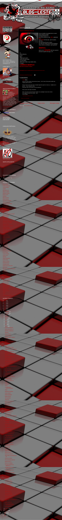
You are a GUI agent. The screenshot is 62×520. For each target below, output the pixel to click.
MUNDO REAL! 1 (8, 491)
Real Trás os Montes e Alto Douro (9, 268)
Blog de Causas (6, 197)
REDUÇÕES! (7, 404)
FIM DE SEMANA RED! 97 (27, 31)
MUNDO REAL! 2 (8, 461)
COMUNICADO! (8, 373)
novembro (7, 313)
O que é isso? (5, 255)
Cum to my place (6, 210)
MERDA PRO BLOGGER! (10, 356)
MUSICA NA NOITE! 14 (9, 380)
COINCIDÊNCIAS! (8, 506)
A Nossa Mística (6, 187)
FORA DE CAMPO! (8, 458)
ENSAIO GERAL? (8, 430)
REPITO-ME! (7, 409)
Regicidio (4, 270)
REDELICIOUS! (8, 396)
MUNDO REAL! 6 (8, 402)
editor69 (11, 90)
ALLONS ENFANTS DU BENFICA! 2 (9, 468)
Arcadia (4, 188)
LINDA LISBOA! (8, 393)
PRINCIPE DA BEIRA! (9, 391)
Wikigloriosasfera (6, 290)
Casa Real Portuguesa (7, 200)
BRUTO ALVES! (8, 439)
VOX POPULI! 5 (8, 475)
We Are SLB (5, 289)
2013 (5, 305)
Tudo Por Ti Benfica (6, 284)
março (6, 326)
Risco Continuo (5, 273)
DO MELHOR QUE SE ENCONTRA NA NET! (9, 504)
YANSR (4, 292)
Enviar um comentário (25, 98)
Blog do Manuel (6, 199)
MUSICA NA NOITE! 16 (9, 351)
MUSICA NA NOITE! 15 (9, 363)
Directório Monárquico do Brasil (8, 213)
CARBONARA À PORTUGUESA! (8, 379)
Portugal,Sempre (6, 264)
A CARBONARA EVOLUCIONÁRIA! (9, 388)
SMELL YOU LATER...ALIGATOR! (9, 347)
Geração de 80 (5, 230)
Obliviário (4, 256)
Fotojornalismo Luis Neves (8, 225)
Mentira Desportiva (6, 237)
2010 (5, 310)
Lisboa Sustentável (6, 236)
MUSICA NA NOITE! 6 (9, 498)
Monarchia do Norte (6, 240)
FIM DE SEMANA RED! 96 (10, 459)
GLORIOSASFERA (6, 228)
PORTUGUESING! (8, 394)
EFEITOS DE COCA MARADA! (10, 353)
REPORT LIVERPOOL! (9, 330)
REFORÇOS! (7, 343)
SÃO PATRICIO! (8, 486)
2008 (5, 513)
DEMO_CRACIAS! (8, 502)
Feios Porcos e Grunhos (7, 222)
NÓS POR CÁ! (7, 489)
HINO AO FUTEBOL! (9, 463)
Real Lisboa (5, 267)
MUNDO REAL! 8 (8, 335)
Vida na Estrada (6, 287)
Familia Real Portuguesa (7, 221)
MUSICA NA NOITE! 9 (9, 442)
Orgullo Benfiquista (6, 258)
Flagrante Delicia (6, 224)
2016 (5, 300)
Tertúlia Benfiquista (6, 280)
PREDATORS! (7, 447)
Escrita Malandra (6, 215)
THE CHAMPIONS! (8, 493)
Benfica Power (5, 194)
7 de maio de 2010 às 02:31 (27, 95)
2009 (5, 512)
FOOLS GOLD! (8, 334)
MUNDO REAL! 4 (8, 428)
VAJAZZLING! (7, 418)
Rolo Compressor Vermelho (8, 274)
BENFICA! (7, 354)
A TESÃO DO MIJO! (8, 481)
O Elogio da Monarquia (7, 250)
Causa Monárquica (6, 202)
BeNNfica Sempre (6, 193)
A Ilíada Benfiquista (6, 185)
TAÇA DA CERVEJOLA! (9, 437)
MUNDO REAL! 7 (8, 358)
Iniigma (4, 233)
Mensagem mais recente (26, 103)
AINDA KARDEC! (8, 450)
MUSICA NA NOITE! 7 (9, 488)
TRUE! (6, 344)
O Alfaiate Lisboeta (6, 247)
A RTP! (6, 382)
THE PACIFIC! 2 (8, 496)
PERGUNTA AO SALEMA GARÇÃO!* (9, 473)
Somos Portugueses (6, 277)
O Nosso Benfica (6, 253)
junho (6, 321)
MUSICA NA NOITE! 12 (9, 407)
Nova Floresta (5, 246)
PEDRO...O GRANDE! (9, 341)
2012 (5, 306)
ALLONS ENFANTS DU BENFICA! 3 (9, 470)
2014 (5, 303)
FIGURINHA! (7, 406)
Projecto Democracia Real (8, 265)
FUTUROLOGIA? (8, 414)
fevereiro (7, 508)
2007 (5, 515)
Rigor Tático (5, 271)
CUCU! (6, 385)
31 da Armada (5, 184)
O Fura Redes (5, 252)
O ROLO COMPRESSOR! (10, 431)
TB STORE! (7, 422)
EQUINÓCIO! (7, 449)
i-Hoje (4, 293)
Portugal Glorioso (6, 262)
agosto (6, 318)
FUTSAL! (6, 364)
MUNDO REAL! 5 (8, 412)
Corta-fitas (5, 209)
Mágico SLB (5, 243)
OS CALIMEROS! (8, 359)
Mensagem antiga (54, 103)
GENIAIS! (7, 332)
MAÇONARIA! (7, 445)
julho (6, 319)
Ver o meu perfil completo (7, 106)
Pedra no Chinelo (6, 261)
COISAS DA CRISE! (8, 494)
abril (6, 324)
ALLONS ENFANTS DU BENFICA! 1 (9, 465)
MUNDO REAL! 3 (8, 452)
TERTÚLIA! (7, 399)
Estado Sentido (5, 216)
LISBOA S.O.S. (5, 234)
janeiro (6, 510)
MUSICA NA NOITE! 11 (9, 424)
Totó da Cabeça (6, 283)
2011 (5, 308)
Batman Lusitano (6, 191)
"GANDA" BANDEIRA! (9, 374)
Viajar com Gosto (6, 286)
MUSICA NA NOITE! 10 (9, 433)
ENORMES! (7, 478)
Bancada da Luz (6, 190)
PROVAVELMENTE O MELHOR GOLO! (9, 436)
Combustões (5, 206)
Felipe (23, 79)
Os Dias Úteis (5, 259)
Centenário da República (7, 203)
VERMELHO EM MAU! (9, 444)
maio (6, 322)
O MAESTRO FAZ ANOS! (10, 361)
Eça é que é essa (6, 219)
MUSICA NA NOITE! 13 (9, 401)
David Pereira (5, 212)
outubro (6, 314)
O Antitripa (5, 249)
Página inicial (41, 103)
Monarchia (5, 239)
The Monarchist (6, 281)
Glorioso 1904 (5, 231)
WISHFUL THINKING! (9, 327)
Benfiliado (4, 196)
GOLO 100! (7, 476)
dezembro (7, 311)
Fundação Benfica (6, 227)
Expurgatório (5, 218)
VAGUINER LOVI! (8, 480)
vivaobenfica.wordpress (7, 295)
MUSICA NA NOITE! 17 (9, 329)
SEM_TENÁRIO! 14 (8, 483)
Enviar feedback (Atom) (28, 105)
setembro (7, 316)
